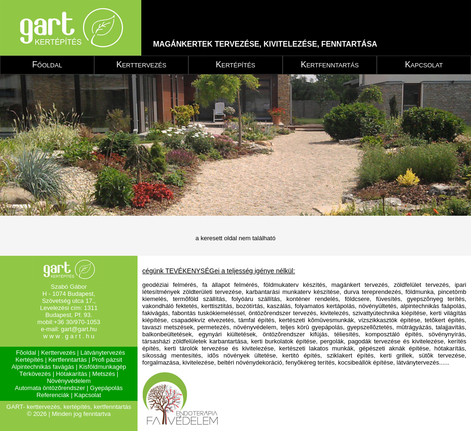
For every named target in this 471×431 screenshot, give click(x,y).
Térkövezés (35, 373)
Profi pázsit (107, 359)
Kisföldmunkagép (102, 366)
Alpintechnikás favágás (42, 366)
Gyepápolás (106, 387)
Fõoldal (26, 352)
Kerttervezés (141, 64)
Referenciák (53, 394)
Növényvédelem (68, 380)
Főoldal (47, 64)
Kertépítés (235, 64)
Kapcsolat (424, 64)
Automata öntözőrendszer (50, 387)
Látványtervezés (103, 352)
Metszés (103, 373)
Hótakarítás (71, 373)
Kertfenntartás (329, 64)
